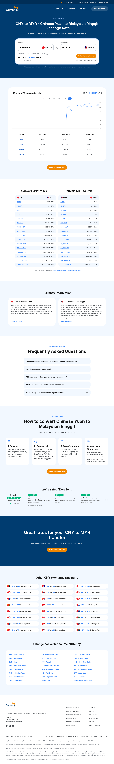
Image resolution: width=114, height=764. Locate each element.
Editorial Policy (84, 736)
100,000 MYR (65, 252)
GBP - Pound (46, 662)
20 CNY (20, 210)
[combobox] (47, 47)
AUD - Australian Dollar (50, 654)
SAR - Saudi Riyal (80, 673)
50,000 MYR (65, 248)
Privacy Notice (48, 736)
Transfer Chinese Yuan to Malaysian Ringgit (66, 270)
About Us (92, 708)
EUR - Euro (13, 662)
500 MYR (64, 223)
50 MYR (63, 214)
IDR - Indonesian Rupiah (50, 666)
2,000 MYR (64, 231)
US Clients (93, 2)
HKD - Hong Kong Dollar (82, 662)
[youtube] (13, 726)
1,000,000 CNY (22, 265)
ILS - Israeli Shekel (80, 666)
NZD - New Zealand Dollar (83, 669)
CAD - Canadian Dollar (82, 654)
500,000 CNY (22, 260)
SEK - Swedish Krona (17, 677)
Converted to (64, 42)
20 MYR (63, 210)
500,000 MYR (65, 260)
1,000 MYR (64, 227)
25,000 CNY (21, 244)
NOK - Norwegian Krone (50, 669)
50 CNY (20, 214)
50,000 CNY (21, 248)
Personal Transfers (72, 708)
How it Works (93, 718)
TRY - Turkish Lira (15, 680)
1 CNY (19, 202)
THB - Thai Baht (79, 677)
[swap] (57, 47)
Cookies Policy (59, 736)
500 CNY (20, 223)
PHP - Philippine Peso (17, 673)
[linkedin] (10, 726)
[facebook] (7, 726)
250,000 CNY (22, 256)
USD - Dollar (46, 680)
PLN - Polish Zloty (48, 673)
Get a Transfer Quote (86, 56)
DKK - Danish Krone (81, 658)
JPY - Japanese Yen (16, 669)
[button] (60, 9)
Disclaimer (94, 736)
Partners (91, 722)
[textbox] (47, 47)
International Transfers (73, 715)
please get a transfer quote (80, 67)
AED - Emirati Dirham (16, 654)
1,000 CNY (21, 227)
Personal (72, 9)
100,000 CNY (22, 252)
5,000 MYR (64, 235)
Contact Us (92, 711)
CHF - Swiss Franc (16, 658)
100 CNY (20, 218)
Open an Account (100, 9)
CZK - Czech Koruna (49, 658)
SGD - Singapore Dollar (50, 677)
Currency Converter (57, 18)
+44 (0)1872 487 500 (12, 719)
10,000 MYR (65, 239)
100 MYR (63, 218)
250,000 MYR (65, 256)
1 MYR (63, 202)
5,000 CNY (21, 235)
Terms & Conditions (72, 736)
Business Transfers (72, 711)
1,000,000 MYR (66, 265)
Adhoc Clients (104, 736)
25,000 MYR (65, 244)
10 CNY (19, 206)
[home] (11, 704)
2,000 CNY (21, 231)
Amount (20, 42)
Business (83, 9)
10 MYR (63, 206)
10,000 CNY (21, 239)
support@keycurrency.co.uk (14, 721)
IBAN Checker (71, 725)
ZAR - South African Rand (83, 680)
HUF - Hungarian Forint (17, 666)
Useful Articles (83, 2)
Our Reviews (93, 715)
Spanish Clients (103, 2)
